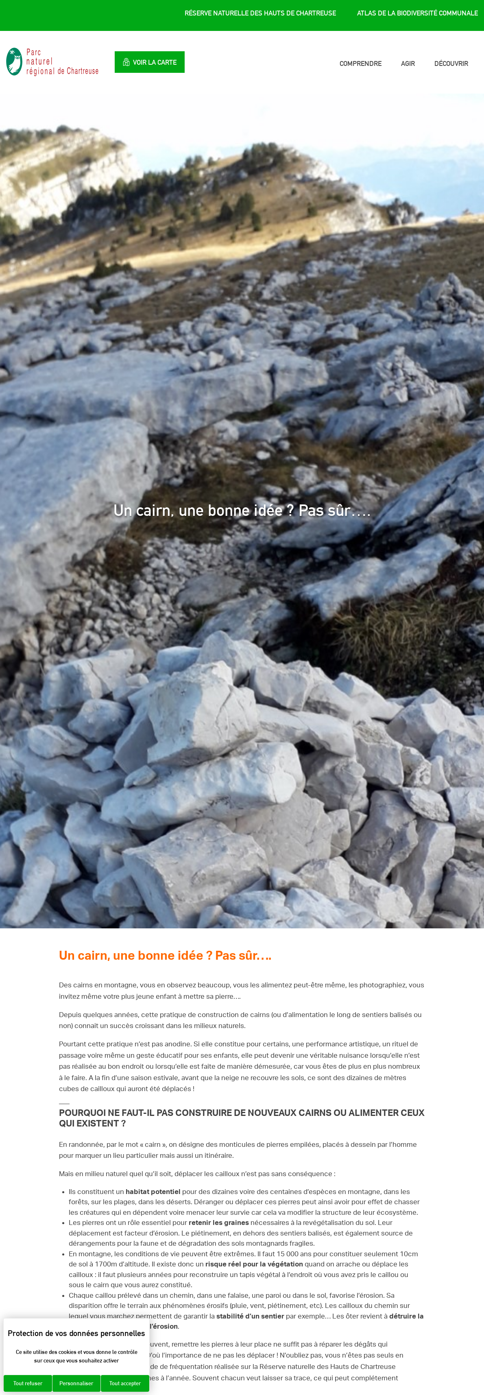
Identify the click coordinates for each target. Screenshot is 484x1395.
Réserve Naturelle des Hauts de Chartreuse (260, 13)
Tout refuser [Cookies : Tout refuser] (27, 1383)
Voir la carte (154, 62)
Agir (408, 63)
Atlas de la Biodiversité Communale (417, 13)
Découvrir (451, 63)
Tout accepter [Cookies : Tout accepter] (125, 1383)
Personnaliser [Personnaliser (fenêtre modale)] (76, 1383)
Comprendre (361, 63)
